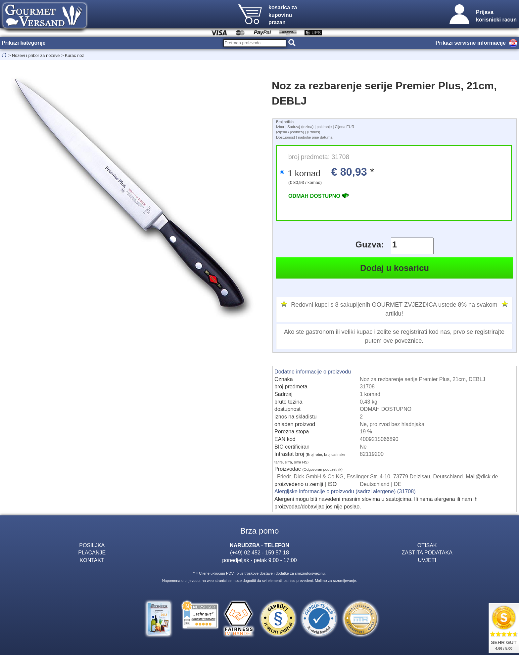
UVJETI (427, 560)
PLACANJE (92, 552)
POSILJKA (92, 545)
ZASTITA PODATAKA (426, 552)
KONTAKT (91, 560)
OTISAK (427, 545)
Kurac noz (74, 55)
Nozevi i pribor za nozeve (36, 55)
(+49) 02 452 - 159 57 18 (259, 552)
